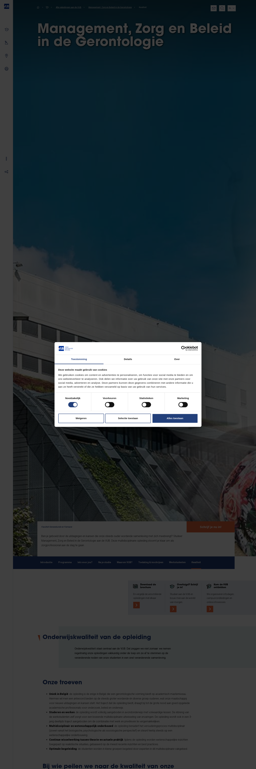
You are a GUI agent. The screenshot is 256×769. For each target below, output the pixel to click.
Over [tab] (177, 359)
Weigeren (81, 418)
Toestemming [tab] (79, 359)
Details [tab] (128, 359)
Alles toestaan (175, 418)
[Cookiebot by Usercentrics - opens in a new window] (183, 348)
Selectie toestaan (128, 418)
